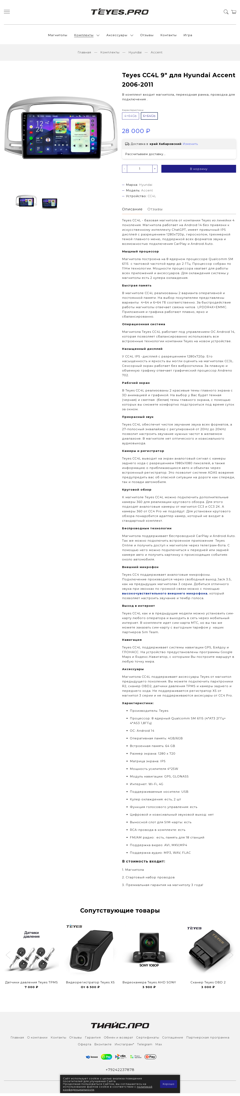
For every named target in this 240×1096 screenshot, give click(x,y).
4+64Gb (130, 118)
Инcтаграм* (124, 1047)
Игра (187, 36)
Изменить (190, 146)
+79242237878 (120, 1072)
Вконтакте (103, 1047)
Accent (157, 54)
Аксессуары (116, 36)
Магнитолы (57, 36)
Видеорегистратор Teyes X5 (90, 985)
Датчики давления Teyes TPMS (31, 985)
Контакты (168, 36)
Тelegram (144, 1047)
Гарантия (93, 1040)
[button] (8, 958)
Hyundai (135, 54)
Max (158, 1047)
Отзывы (147, 36)
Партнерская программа (207, 1040)
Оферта (84, 1047)
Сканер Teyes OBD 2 (208, 985)
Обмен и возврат (118, 1040)
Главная (84, 54)
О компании (37, 1040)
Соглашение (172, 1040)
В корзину (199, 171)
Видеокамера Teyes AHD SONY (149, 985)
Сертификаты (147, 1040)
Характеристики (133, 112)
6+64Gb (149, 118)
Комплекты (83, 36)
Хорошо (168, 1084)
